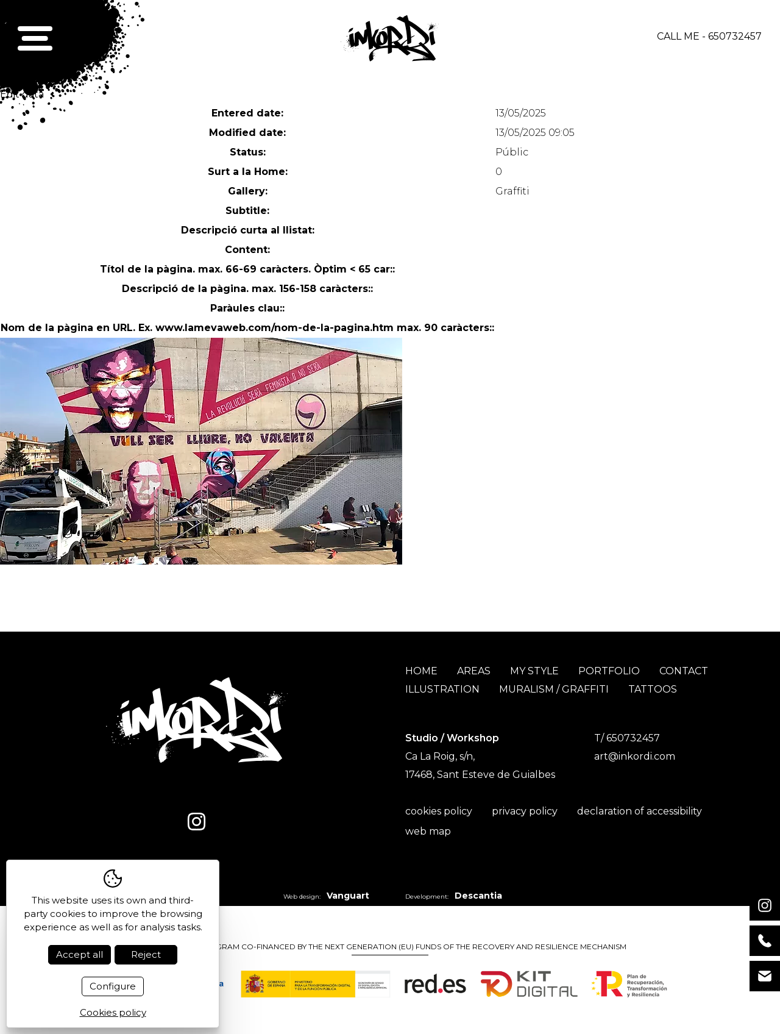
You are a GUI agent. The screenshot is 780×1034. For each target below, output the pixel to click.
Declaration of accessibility (639, 811)
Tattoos (652, 689)
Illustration (442, 689)
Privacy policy (525, 811)
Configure (113, 986)
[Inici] (390, 37)
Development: (453, 895)
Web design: (326, 895)
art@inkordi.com (634, 756)
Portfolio (609, 671)
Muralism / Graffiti (554, 689)
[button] (35, 37)
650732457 (735, 36)
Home (421, 671)
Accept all (79, 954)
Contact (683, 671)
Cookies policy (438, 811)
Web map (428, 831)
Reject (146, 954)
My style (534, 671)
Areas (474, 671)
